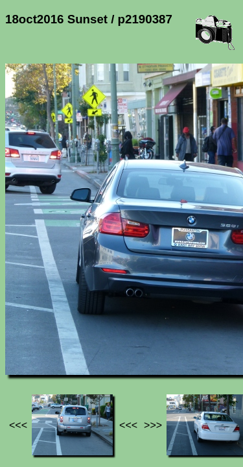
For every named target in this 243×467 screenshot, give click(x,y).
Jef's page (28, 337)
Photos (77, 337)
